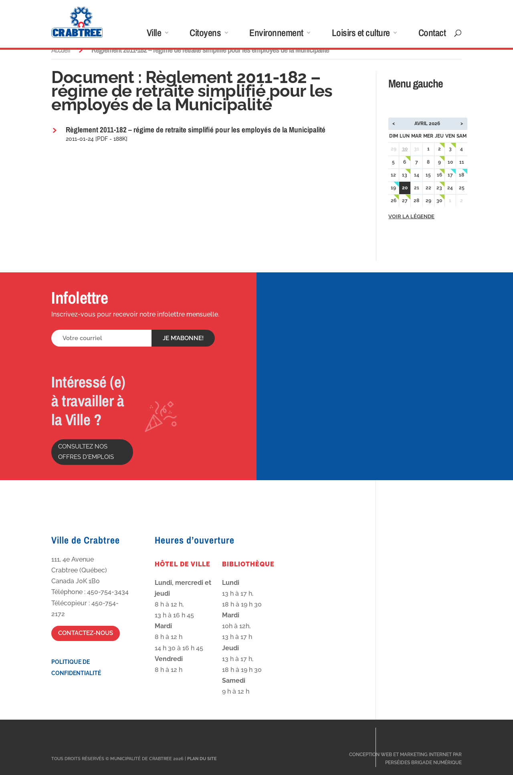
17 (450, 175)
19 (393, 188)
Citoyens (205, 34)
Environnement (276, 34)
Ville (154, 34)
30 (405, 149)
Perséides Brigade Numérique (423, 762)
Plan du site (202, 758)
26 (393, 200)
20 (405, 188)
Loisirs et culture (361, 34)
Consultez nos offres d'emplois (86, 452)
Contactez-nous (85, 633)
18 (461, 175)
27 (405, 200)
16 (439, 175)
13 (404, 175)
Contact (432, 34)
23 (439, 188)
